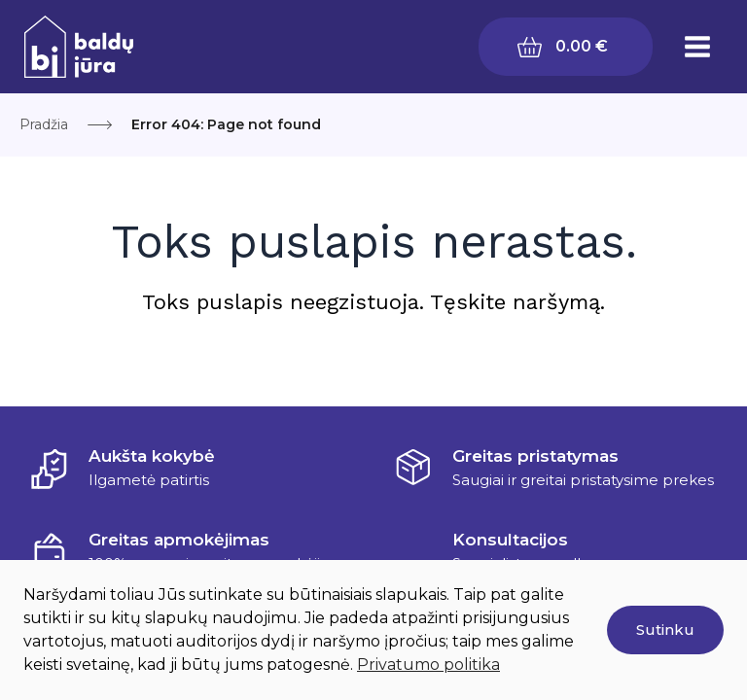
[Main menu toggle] (697, 46)
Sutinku (665, 629)
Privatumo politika (428, 664)
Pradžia (43, 124)
